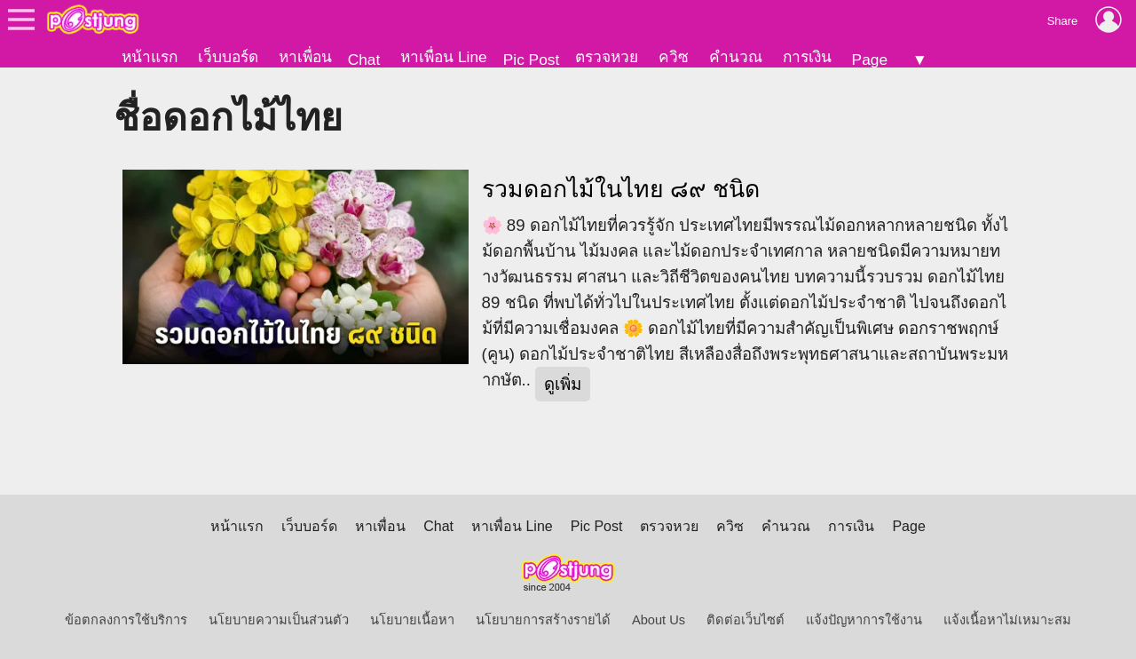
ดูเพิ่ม (562, 384)
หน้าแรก (150, 57)
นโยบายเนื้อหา (412, 620)
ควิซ (674, 57)
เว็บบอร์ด (228, 57)
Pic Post (531, 59)
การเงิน (807, 57)
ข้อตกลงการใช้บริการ (126, 620)
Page (870, 59)
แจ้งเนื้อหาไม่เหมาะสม (1007, 620)
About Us (658, 620)
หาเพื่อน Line (443, 57)
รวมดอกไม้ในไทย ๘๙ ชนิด (621, 189)
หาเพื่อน (305, 57)
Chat (364, 59)
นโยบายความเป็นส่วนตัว (279, 620)
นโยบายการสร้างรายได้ (543, 620)
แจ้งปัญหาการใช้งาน (864, 620)
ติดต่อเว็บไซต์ (745, 620)
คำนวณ (735, 57)
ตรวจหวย (606, 57)
